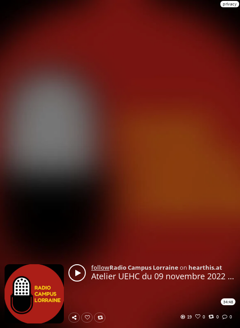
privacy (230, 4)
